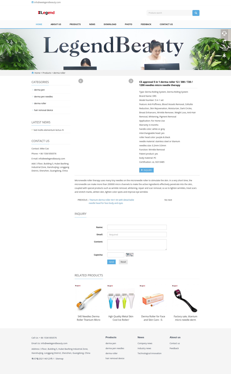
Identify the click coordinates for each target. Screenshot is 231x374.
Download (110, 24)
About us (56, 24)
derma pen (39, 89)
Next (131, 81)
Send (111, 261)
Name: (99, 227)
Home (39, 24)
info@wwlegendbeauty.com (47, 2)
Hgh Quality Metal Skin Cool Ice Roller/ (120, 318)
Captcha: (98, 254)
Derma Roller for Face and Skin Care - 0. (153, 318)
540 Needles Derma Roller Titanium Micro (88, 318)
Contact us (166, 24)
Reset (123, 261)
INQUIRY (146, 170)
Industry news (144, 348)
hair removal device (43, 110)
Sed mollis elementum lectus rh (49, 130)
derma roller (59, 72)
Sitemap (59, 358)
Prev (80, 81)
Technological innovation (149, 353)
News (92, 24)
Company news (145, 343)
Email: (100, 234)
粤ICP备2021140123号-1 (43, 358)
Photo (128, 24)
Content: (98, 241)
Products (75, 24)
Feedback (146, 24)
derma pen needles (43, 96)
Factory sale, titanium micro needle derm (185, 318)
